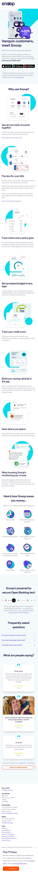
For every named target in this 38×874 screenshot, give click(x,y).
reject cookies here (20, 863)
